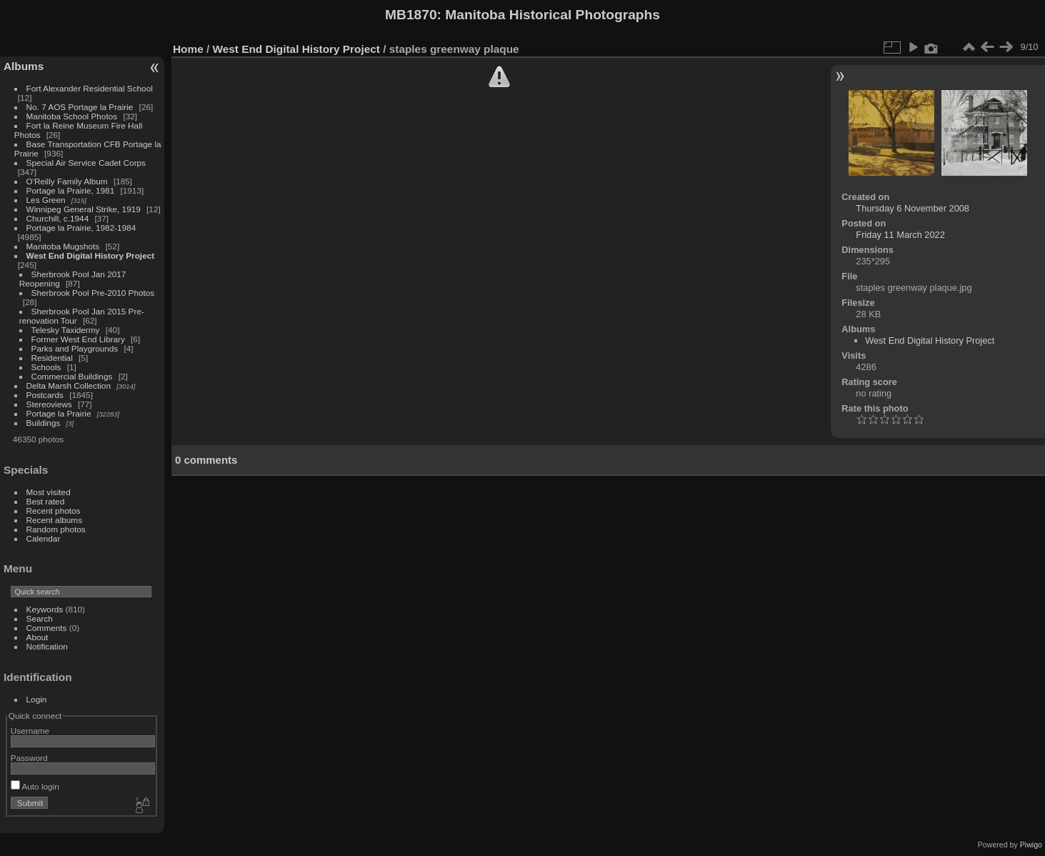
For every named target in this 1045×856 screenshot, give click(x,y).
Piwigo (1031, 844)
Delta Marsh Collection (68, 385)
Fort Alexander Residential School (89, 88)
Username (30, 730)
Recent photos (53, 510)
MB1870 (411, 14)
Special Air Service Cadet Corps (86, 162)
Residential (52, 357)
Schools (46, 367)
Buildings (43, 422)
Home (188, 49)
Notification (47, 646)
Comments (46, 627)
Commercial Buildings (72, 376)
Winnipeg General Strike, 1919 (83, 209)
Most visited (48, 492)
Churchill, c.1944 (57, 218)
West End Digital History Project (90, 255)
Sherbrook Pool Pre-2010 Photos (93, 292)
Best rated (45, 501)
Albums (24, 66)
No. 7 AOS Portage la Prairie (80, 106)
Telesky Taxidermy (65, 329)
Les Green (46, 199)
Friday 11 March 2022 (900, 234)
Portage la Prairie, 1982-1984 (81, 227)
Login (36, 699)
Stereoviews (49, 404)
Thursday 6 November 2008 (912, 208)
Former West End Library (78, 339)
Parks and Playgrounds (75, 348)
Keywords (45, 609)
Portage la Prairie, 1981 (70, 190)
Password (29, 757)
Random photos (56, 529)
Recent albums (54, 519)
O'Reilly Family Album (67, 181)
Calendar (43, 538)
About (37, 637)
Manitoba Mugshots (63, 246)
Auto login (35, 786)
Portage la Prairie (58, 413)
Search (39, 618)
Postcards (45, 394)
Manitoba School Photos (72, 116)
